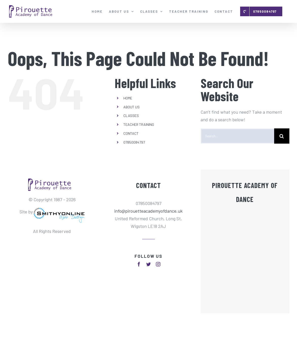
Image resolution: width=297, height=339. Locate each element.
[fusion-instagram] (158, 264)
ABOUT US (131, 107)
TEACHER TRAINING (138, 124)
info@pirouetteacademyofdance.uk (148, 211)
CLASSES (131, 115)
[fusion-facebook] (139, 264)
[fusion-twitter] (148, 264)
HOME (127, 98)
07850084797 (134, 142)
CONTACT (131, 133)
